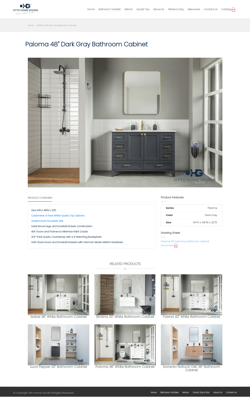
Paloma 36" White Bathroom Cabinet (125, 367)
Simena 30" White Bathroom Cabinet (125, 317)
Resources (194, 9)
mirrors (185, 392)
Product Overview (40, 197)
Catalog (226, 9)
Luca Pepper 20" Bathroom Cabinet (58, 367)
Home (90, 9)
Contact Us (210, 9)
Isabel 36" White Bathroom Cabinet (58, 317)
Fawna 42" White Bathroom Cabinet (191, 317)
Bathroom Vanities (109, 9)
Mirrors (128, 9)
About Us (158, 9)
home (154, 392)
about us (217, 392)
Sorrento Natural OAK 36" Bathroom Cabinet (191, 369)
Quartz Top (142, 9)
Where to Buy (176, 9)
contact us (231, 392)
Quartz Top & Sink (201, 392)
